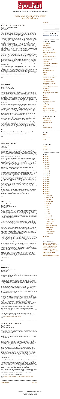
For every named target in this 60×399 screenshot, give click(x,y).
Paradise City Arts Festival (49, 77)
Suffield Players (46, 90)
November (48, 197)
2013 (46, 183)
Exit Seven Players (47, 59)
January (48, 218)
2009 (46, 191)
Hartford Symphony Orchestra (24, 376)
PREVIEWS (35, 15)
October (48, 199)
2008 (46, 193)
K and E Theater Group (48, 70)
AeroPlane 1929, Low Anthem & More (13, 25)
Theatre (19, 316)
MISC (30, 15)
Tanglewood (46, 94)
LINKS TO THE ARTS (20, 16)
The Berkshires (46, 118)
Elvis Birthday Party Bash (9, 143)
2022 (46, 164)
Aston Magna (46, 45)
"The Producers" (6, 203)
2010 (46, 189)
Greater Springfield (8, 316)
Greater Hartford (12, 376)
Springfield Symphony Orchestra (50, 86)
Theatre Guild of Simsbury (49, 101)
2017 (46, 175)
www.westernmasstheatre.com (51, 255)
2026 (46, 156)
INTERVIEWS (43, 15)
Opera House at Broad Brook (50, 76)
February (48, 216)
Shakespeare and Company (49, 83)
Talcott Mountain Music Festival (50, 92)
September (48, 201)
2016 (46, 177)
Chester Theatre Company (49, 56)
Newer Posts (4, 382)
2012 (46, 185)
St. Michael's (46, 88)
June (47, 207)
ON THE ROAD (41, 16)
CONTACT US (30, 17)
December (48, 195)
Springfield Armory (47, 127)
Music (32, 376)
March (47, 213)
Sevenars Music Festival (48, 81)
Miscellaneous (46, 137)
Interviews (45, 148)
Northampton (46, 124)
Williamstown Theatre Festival (50, 112)
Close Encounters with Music (49, 58)
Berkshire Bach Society (48, 49)
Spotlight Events (47, 85)
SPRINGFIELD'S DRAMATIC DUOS (30, 20)
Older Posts (34, 382)
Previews (45, 146)
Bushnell (6, 376)
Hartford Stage (46, 65)
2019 (46, 171)
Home (8, 382)
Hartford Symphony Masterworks (11, 323)
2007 (46, 236)
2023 (46, 162)
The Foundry (46, 95)
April (47, 211)
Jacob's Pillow (46, 68)
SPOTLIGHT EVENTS (32, 16)
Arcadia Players (46, 43)
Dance (44, 139)
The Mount (45, 97)
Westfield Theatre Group (48, 108)
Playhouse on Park (47, 79)
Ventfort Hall (46, 104)
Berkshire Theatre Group (49, 50)
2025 (46, 158)
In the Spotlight (46, 35)
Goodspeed (46, 61)
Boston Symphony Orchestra (49, 52)
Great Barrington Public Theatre (50, 63)
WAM (44, 106)
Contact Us (45, 22)
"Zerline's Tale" (5, 84)
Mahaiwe (45, 72)
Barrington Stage (47, 47)
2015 (46, 179)
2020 (46, 168)
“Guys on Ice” (5, 267)
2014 (46, 181)
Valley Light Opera (47, 103)
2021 (46, 166)
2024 (46, 160)
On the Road (46, 125)
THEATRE (16, 15)
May (47, 209)
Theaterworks (46, 99)
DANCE (26, 15)
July (47, 205)
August (47, 203)
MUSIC (21, 15)
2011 (46, 187)
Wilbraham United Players (49, 110)
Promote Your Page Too (53, 35)
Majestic (15, 316)
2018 (46, 173)
